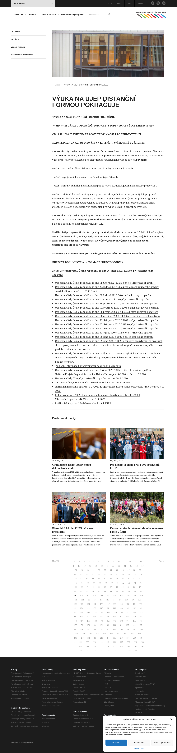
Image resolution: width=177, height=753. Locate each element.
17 (85, 566)
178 (82, 625)
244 (94, 651)
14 (141, 562)
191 (94, 629)
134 (81, 608)
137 (101, 608)
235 (101, 646)
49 (129, 574)
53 (81, 578)
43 (93, 574)
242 (80, 651)
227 (121, 642)
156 (81, 617)
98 (135, 591)
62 (134, 578)
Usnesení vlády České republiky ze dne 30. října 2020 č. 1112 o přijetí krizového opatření (104, 332)
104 (101, 596)
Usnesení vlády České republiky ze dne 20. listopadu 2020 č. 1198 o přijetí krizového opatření (107, 328)
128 (114, 604)
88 (75, 591)
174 (128, 621)
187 (140, 625)
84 (123, 587)
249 (129, 651)
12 (130, 562)
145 (81, 612)
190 (88, 629)
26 (137, 566)
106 (114, 596)
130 (128, 604)
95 (117, 591)
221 (80, 642)
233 (87, 646)
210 (82, 638)
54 (87, 578)
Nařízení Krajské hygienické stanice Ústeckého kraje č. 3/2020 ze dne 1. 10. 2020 (100, 374)
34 (111, 570)
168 (88, 621)
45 (105, 574)
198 (141, 629)
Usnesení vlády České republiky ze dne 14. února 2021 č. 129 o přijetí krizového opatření (105, 282)
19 (96, 566)
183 (114, 625)
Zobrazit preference (162, 742)
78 (88, 587)
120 (133, 600)
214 (108, 638)
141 (128, 608)
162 (121, 617)
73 (129, 583)
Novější (55, 561)
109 (134, 596)
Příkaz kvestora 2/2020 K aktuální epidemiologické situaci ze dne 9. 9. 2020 (97, 395)
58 (111, 578)
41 (81, 574)
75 (141, 583)
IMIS (129, 3)
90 (87, 591)
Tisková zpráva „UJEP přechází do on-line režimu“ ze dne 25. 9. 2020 (93, 382)
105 (108, 596)
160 (107, 617)
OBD (119, 3)
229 (135, 642)
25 (131, 566)
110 (141, 596)
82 (111, 587)
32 (99, 570)
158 (94, 617)
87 (140, 587)
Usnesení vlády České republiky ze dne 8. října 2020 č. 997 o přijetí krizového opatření (103, 370)
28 (76, 570)
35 (117, 570)
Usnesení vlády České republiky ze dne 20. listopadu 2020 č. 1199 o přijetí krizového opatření (107, 324)
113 (89, 600)
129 (121, 604)
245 (101, 651)
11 (124, 562)
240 (135, 646)
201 (90, 634)
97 (129, 591)
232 (80, 646)
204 (111, 634)
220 (74, 642)
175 (134, 621)
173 (121, 621)
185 (127, 625)
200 (83, 634)
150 (115, 612)
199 (76, 634)
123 (82, 604)
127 (108, 604)
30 (88, 570)
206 (125, 634)
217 (128, 638)
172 (115, 621)
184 (121, 625)
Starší (161, 561)
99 (141, 591)
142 (134, 608)
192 (101, 629)
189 (81, 629)
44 (99, 574)
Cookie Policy (139, 748)
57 (105, 578)
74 (135, 583)
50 (135, 574)
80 (99, 587)
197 (134, 629)
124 (88, 604)
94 (111, 591)
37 (128, 570)
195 (121, 629)
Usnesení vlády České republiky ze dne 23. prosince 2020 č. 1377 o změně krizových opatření (106, 303)
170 (102, 621)
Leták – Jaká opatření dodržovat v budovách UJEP (83, 403)
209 (75, 638)
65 (82, 583)
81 (105, 587)
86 (134, 587)
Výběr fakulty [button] (33, 3)
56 (99, 578)
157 (88, 617)
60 (123, 578)
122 (75, 604)
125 (95, 604)
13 (135, 562)
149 (108, 612)
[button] (171, 719)
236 (107, 646)
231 (73, 646)
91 (93, 591)
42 (87, 574)
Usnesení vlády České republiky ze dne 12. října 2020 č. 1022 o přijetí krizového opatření (104, 336)
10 (119, 562)
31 (93, 570)
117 (114, 600)
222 (87, 642)
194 (114, 629)
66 (87, 583)
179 (88, 625)
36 (123, 570)
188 (74, 629)
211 (88, 638)
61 (129, 578)
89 (81, 591)
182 (108, 625)
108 (128, 596)
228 (128, 642)
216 (121, 638)
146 (88, 612)
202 (97, 634)
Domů (57, 85)
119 (126, 600)
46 (111, 574)
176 (141, 621)
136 (94, 608)
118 (120, 600)
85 (128, 587)
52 (76, 578)
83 (117, 587)
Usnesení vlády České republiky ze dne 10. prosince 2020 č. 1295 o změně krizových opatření (107, 307)
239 (128, 646)
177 (75, 625)
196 (128, 629)
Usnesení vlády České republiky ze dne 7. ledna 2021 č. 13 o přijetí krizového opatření (102, 299)
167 (82, 621)
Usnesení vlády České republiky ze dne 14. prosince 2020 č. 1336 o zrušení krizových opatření (107, 316)
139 (114, 608)
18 (90, 566)
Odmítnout (139, 742)
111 (76, 600)
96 (123, 591)
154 (141, 612)
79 (93, 587)
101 (81, 596)
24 (125, 566)
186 (134, 625)
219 (141, 638)
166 (75, 621)
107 (121, 596)
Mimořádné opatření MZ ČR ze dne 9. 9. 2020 (80, 399)
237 (114, 646)
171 (108, 621)
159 (101, 617)
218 (134, 638)
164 (134, 617)
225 (107, 642)
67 (94, 583)
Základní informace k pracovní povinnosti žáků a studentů (88, 365)
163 (127, 617)
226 (114, 642)
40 (75, 574)
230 (142, 642)
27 (142, 566)
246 (108, 651)
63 (140, 578)
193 (107, 629)
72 (123, 583)
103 (94, 596)
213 (101, 638)
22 (113, 566)
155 (75, 617)
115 (101, 600)
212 (95, 638)
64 (75, 583)
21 (107, 566)
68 (100, 583)
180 (95, 625)
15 (73, 566)
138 (108, 608)
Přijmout (116, 742)
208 (139, 634)
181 (101, 625)
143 (141, 608)
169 (95, 621)
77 (82, 587)
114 (95, 600)
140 (121, 608)
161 (114, 617)
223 (94, 642)
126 (101, 604)
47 (117, 574)
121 (139, 600)
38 (134, 570)
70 (112, 583)
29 (82, 570)
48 (123, 574)
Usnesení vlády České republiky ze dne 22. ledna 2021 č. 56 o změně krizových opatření (103, 295)
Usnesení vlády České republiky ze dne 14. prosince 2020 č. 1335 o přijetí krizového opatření (106, 311)
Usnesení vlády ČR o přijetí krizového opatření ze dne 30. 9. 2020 (91, 378)
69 (106, 583)
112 (82, 600)
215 (114, 638)
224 (101, 642)
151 (122, 612)
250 (135, 651)
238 (121, 646)
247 (115, 651)
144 (75, 612)
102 (88, 596)
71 (117, 583)
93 (105, 591)
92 (99, 591)
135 (88, 608)
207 (132, 634)
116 (107, 600)
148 (101, 612)
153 (134, 612)
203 (104, 634)
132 (140, 604)
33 (105, 570)
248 (121, 651)
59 (117, 578)
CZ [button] (109, 3)
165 (141, 617)
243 (87, 651)
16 (79, 566)
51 (141, 574)
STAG (140, 3)
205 (118, 634)
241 (142, 646)
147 (95, 612)
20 (102, 566)
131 (134, 604)
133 (75, 608)
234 (94, 646)
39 (140, 570)
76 (76, 587)
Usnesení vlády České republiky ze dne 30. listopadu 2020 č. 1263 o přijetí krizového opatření (107, 320)
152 (128, 612)
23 (119, 566)
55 (93, 578)
